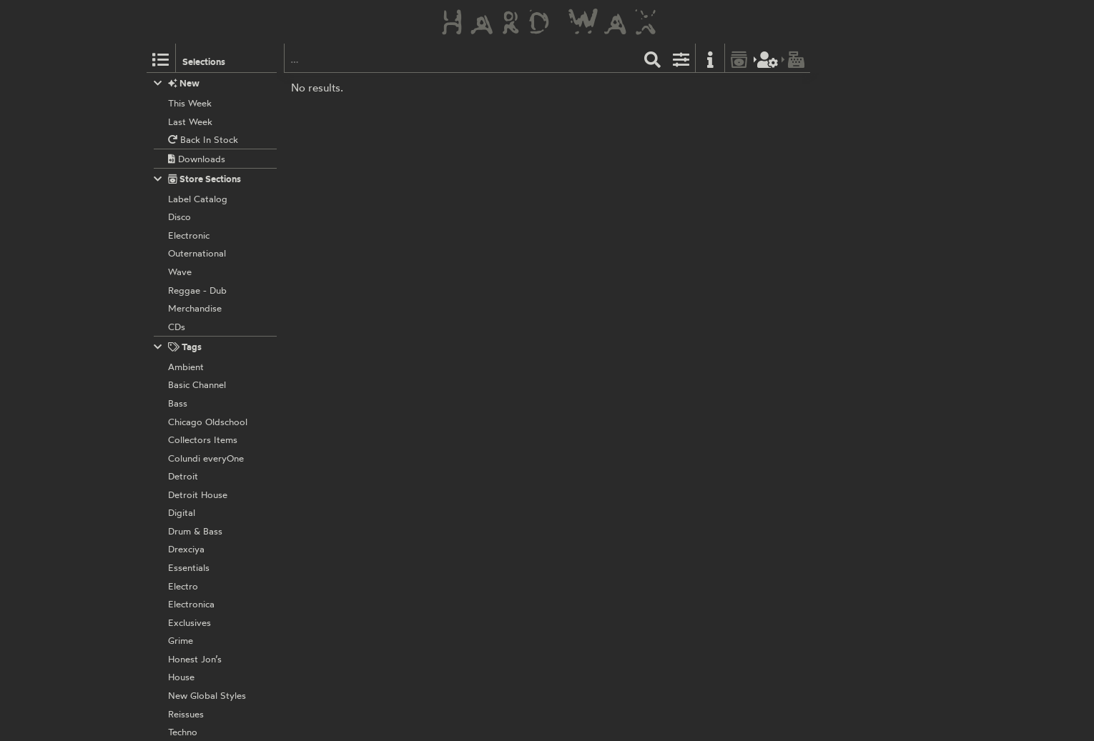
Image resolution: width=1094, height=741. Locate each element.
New (177, 83)
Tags (178, 347)
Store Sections (198, 179)
